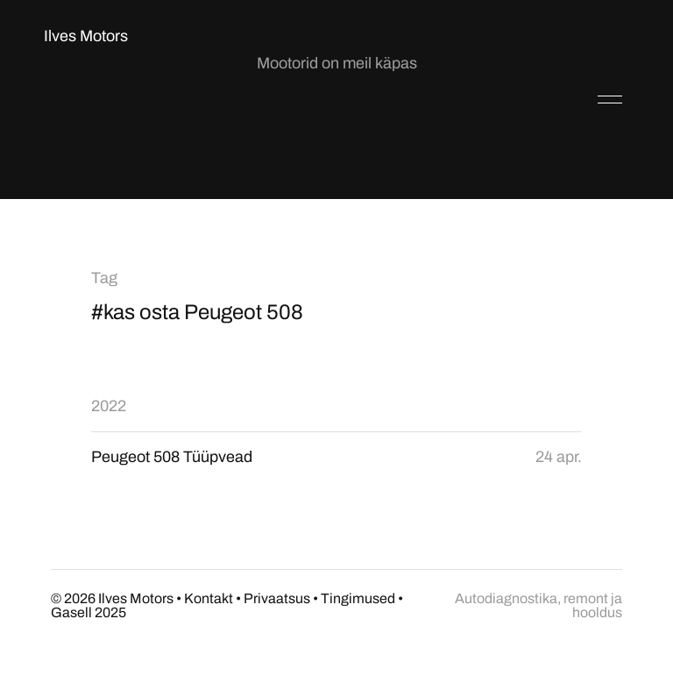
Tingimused (358, 598)
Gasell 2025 (88, 612)
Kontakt (208, 598)
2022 (108, 406)
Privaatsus (277, 598)
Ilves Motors (86, 36)
